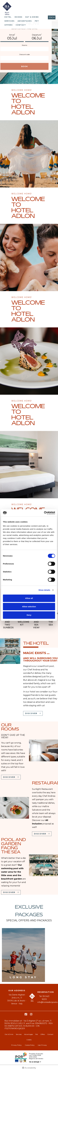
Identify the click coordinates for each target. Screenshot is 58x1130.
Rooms (18, 17)
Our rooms (10, 727)
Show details (44, 590)
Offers (8, 25)
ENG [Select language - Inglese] (51, 17)
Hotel (8, 17)
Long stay (23, 977)
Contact (21, 25)
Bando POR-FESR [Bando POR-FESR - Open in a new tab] (29, 1057)
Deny (29, 615)
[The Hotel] (10, 651)
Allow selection (29, 606)
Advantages (25, 21)
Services (9, 21)
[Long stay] (23, 955)
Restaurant (44, 783)
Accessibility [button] (30, 1068)
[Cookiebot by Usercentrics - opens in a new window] (44, 513)
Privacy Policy (16, 1045)
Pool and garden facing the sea (13, 846)
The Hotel (36, 643)
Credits (29, 1040)
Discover (31, 713)
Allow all (29, 598)
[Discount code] (24, 58)
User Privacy (42, 1045)
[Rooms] (24, 49)
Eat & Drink (32, 17)
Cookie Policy (30, 1045)
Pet (37, 21)
